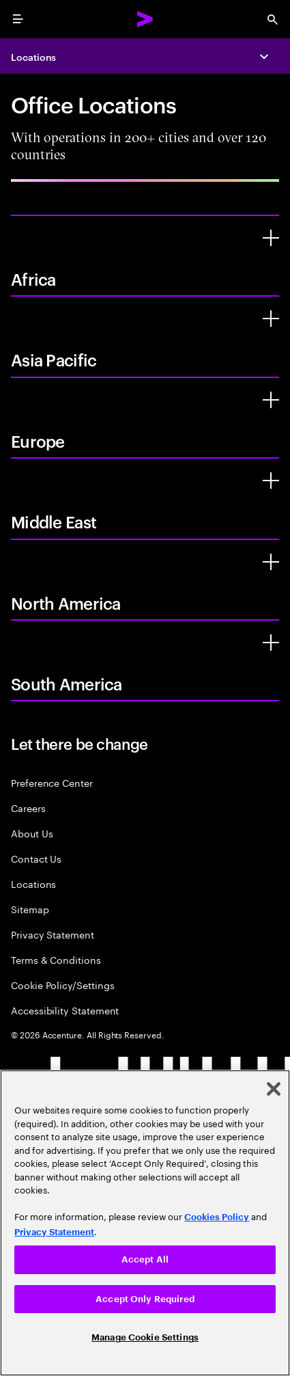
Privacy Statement (52, 934)
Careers (28, 807)
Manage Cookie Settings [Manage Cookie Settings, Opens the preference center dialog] (145, 1337)
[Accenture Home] (145, 19)
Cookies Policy (216, 1217)
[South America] (271, 642)
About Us (32, 833)
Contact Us (36, 858)
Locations (33, 56)
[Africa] (271, 238)
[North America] (271, 562)
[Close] (274, 1089)
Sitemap (30, 909)
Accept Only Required (145, 1299)
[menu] (17, 19)
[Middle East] (271, 480)
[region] (145, 1223)
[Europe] (271, 400)
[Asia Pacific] (271, 318)
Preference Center (52, 782)
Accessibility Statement (65, 1010)
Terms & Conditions (56, 959)
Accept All (145, 1259)
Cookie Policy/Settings (62, 984)
